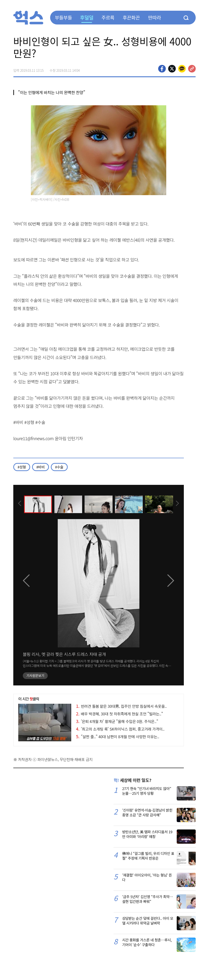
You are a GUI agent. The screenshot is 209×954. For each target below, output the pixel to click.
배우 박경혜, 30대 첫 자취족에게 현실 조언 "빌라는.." (119, 714)
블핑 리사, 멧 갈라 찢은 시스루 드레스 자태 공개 (64, 654)
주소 (192, 68)
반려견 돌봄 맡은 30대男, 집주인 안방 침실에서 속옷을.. (121, 706)
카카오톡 (182, 68)
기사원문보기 (35, 675)
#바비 (40, 466)
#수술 (59, 466)
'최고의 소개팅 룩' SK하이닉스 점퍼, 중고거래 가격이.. (120, 729)
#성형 (22, 466)
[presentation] (19, 504)
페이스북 (162, 68)
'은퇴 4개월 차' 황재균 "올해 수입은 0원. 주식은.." (117, 721)
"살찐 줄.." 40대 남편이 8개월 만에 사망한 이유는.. (117, 736)
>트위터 (172, 68)
